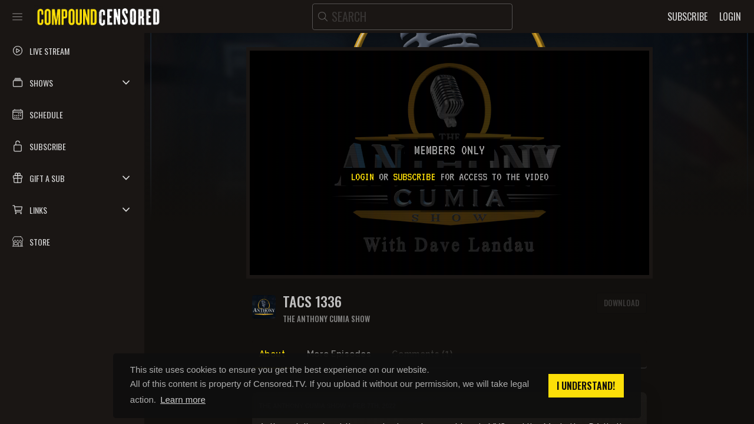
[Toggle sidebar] (17, 16)
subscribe (414, 177)
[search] (412, 17)
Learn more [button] (183, 400)
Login (362, 177)
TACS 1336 (312, 301)
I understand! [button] (586, 386)
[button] (72, 82)
